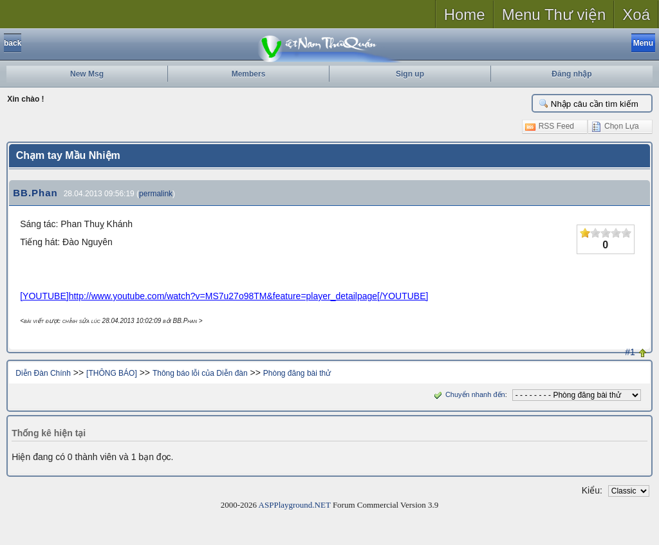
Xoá (636, 14)
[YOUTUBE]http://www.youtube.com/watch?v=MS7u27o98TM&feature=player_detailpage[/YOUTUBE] (224, 296)
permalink (155, 193)
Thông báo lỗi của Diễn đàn (200, 373)
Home (464, 14)
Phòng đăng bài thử (297, 373)
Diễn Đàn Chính (43, 373)
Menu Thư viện (554, 14)
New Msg (87, 74)
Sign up (410, 74)
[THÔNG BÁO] (111, 373)
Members (249, 74)
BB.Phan (35, 192)
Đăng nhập (571, 74)
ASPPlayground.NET (295, 505)
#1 (630, 352)
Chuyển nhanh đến (468, 394)
